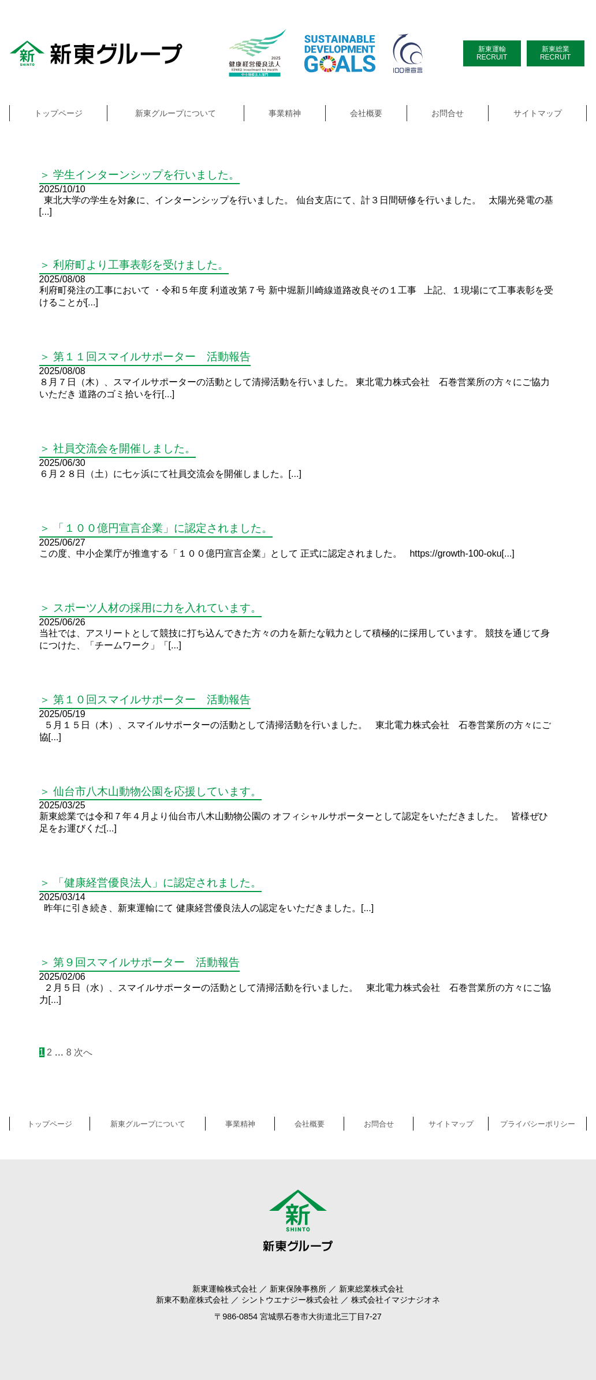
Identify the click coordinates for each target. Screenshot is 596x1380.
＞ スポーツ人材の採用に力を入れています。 (150, 608)
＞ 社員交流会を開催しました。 (117, 448)
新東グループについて (175, 113)
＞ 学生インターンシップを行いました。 (139, 175)
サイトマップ (537, 113)
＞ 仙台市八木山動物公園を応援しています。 (150, 791)
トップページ (58, 113)
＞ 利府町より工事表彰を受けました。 (134, 265)
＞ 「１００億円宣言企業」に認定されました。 (156, 528)
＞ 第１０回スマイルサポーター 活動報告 (145, 699)
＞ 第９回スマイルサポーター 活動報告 (139, 962)
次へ (83, 1052)
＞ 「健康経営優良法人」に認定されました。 (150, 883)
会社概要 (366, 113)
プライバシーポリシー (537, 1124)
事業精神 (285, 113)
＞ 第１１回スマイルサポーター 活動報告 (145, 356)
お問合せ (447, 113)
